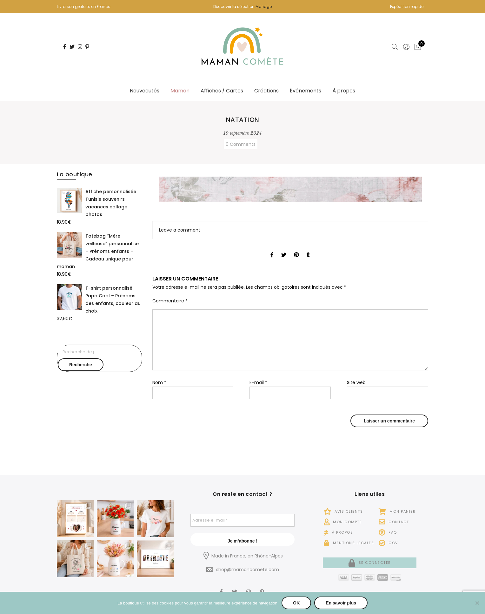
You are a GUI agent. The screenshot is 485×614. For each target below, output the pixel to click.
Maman (179, 90)
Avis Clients (343, 511)
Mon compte (343, 521)
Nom (159, 382)
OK (296, 602)
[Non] (477, 603)
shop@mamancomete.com (247, 569)
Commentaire (170, 301)
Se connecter (370, 562)
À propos (343, 90)
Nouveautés (144, 90)
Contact (394, 521)
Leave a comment (179, 230)
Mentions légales (349, 542)
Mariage (264, 6)
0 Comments (241, 144)
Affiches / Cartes (222, 90)
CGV (388, 542)
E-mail (258, 382)
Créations (266, 90)
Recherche (80, 364)
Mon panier (397, 511)
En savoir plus (341, 602)
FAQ (388, 532)
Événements (305, 90)
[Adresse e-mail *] (242, 520)
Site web (356, 382)
